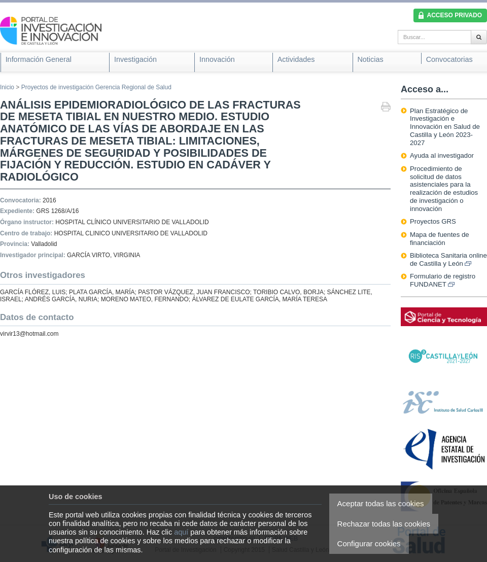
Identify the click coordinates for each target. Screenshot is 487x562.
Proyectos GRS (433, 221)
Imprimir (386, 108)
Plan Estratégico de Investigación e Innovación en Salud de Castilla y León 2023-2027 (445, 127)
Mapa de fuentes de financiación (439, 239)
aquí (181, 532)
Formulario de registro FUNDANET (442, 280)
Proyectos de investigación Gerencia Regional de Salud (96, 87)
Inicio (7, 87)
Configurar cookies (369, 543)
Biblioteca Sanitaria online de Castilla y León (448, 259)
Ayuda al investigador (442, 155)
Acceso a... (424, 89)
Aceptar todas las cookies (380, 503)
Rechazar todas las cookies (383, 523)
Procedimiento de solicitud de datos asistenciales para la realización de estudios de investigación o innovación (444, 189)
